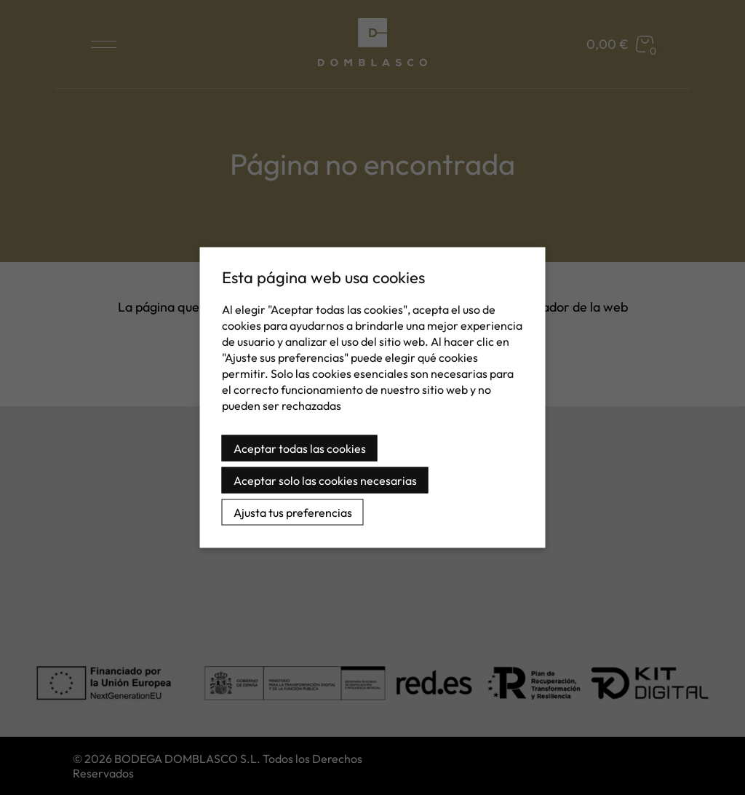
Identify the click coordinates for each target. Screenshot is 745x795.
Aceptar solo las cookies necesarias (325, 480)
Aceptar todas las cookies (300, 448)
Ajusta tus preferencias (293, 512)
